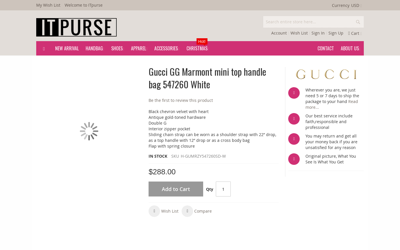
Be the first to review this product (181, 100)
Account (279, 33)
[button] (163, 211)
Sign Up (335, 33)
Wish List (299, 33)
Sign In (318, 33)
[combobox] (313, 22)
